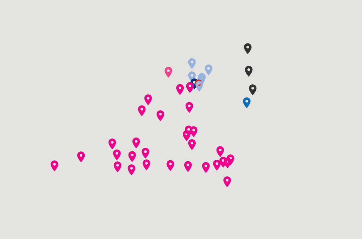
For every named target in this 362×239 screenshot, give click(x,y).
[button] (193, 131)
